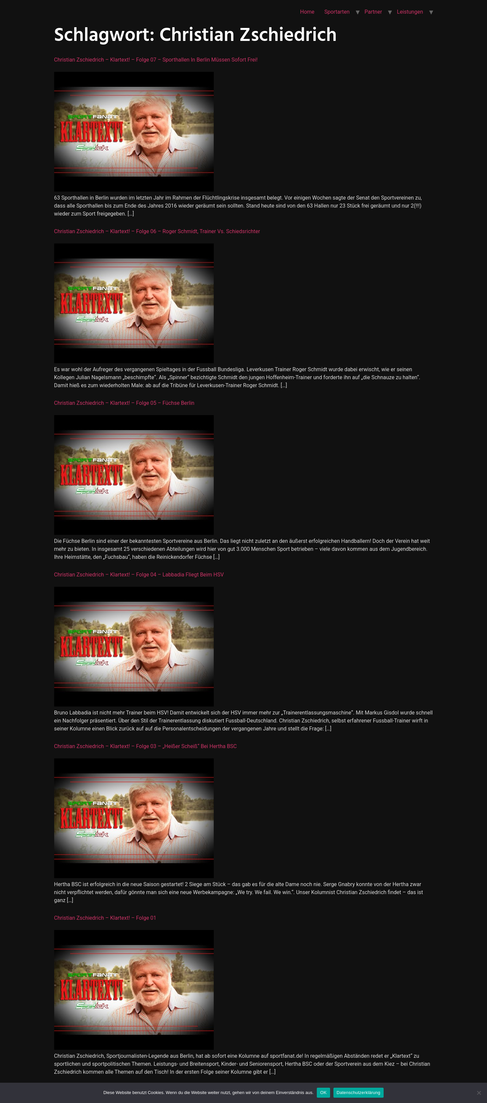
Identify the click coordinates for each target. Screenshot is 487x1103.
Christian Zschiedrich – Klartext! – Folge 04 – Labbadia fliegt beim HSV (139, 574)
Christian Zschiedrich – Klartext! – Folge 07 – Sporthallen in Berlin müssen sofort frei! (156, 60)
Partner (373, 12)
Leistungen (410, 12)
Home (307, 12)
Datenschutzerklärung (358, 1092)
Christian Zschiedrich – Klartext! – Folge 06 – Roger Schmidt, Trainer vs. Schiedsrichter (157, 231)
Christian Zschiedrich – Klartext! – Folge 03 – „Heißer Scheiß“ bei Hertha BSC (145, 746)
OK (323, 1092)
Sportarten (337, 12)
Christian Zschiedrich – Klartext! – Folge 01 (105, 918)
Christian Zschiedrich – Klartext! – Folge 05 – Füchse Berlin (124, 403)
